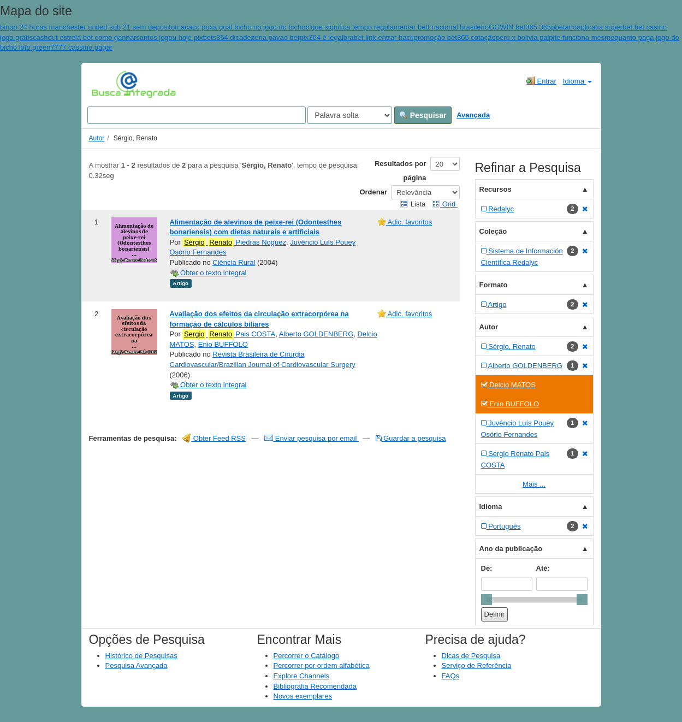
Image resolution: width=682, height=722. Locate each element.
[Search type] (349, 115)
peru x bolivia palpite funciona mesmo (555, 37)
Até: (543, 568)
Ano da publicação (511, 549)
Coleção (493, 231)
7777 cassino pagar (81, 47)
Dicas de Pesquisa (471, 656)
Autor (97, 138)
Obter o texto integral (208, 273)
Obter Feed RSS (214, 438)
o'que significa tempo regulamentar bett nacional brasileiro (397, 27)
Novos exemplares (303, 696)
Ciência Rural (233, 262)
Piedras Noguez (234, 242)
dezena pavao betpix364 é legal (293, 37)
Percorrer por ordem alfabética (322, 665)
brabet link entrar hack (378, 37)
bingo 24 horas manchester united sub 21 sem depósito (87, 27)
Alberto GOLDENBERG (316, 334)
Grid (444, 204)
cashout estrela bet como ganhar (84, 37)
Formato (493, 285)
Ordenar (373, 192)
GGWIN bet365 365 (520, 27)
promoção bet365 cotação (454, 37)
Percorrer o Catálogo (307, 656)
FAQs (451, 676)
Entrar (541, 80)
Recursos (495, 189)
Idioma (577, 81)
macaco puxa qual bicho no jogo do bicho (240, 27)
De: (487, 568)
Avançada (473, 115)
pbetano (564, 27)
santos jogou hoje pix (169, 37)
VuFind (108, 84)
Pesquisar (423, 115)
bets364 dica (223, 37)
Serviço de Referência (477, 665)
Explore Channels (302, 676)
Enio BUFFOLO (223, 344)
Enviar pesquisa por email (311, 438)
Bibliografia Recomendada (315, 686)
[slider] (486, 599)
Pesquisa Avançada (136, 665)
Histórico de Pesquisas (141, 656)
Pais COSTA (228, 334)
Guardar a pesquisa (411, 438)
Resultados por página (400, 170)
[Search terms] (196, 115)
